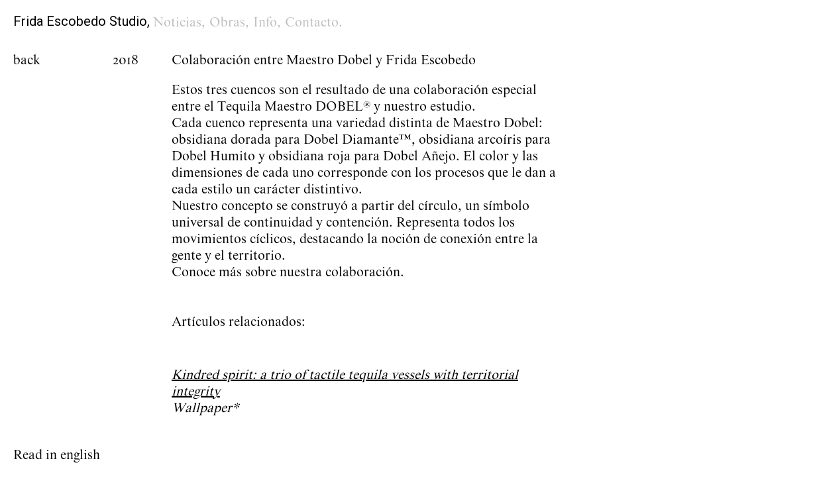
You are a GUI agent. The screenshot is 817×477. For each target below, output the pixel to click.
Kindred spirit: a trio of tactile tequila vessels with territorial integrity (345, 383)
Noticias (177, 22)
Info (265, 22)
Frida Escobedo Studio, (81, 21)
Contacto (312, 22)
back (26, 60)
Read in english (56, 455)
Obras (227, 22)
